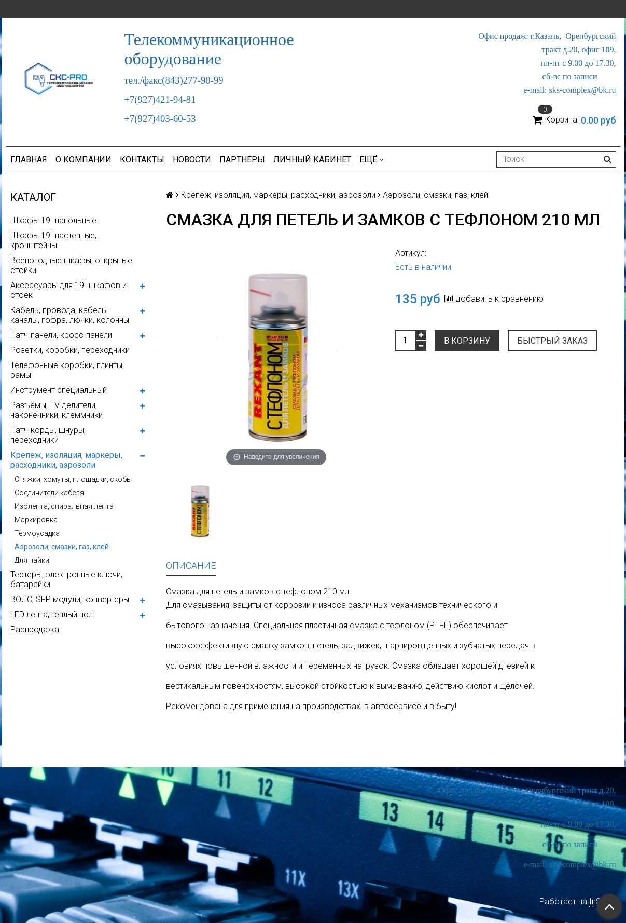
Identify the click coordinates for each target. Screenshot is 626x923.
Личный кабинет (312, 160)
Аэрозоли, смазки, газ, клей (62, 546)
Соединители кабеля (49, 492)
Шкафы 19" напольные (53, 220)
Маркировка (36, 519)
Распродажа (34, 629)
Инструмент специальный (58, 390)
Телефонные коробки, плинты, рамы (67, 370)
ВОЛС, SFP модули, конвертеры (69, 599)
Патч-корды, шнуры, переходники (48, 435)
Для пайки (32, 560)
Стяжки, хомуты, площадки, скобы (73, 479)
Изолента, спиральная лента (64, 506)
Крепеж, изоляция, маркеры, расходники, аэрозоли (66, 460)
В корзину (467, 341)
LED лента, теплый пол (51, 614)
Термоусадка (37, 533)
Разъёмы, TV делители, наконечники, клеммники (56, 410)
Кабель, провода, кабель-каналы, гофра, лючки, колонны (69, 315)
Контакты (142, 160)
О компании (83, 160)
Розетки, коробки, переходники (70, 350)
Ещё (371, 160)
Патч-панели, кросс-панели (61, 335)
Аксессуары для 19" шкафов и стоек (68, 290)
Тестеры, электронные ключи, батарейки (66, 579)
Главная (28, 160)
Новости (192, 160)
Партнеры (242, 160)
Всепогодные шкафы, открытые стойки (71, 265)
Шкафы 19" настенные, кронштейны (53, 240)
